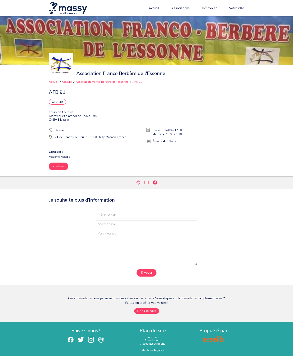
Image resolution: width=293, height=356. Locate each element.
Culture (67, 82)
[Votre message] (146, 247)
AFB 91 (137, 82)
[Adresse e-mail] (146, 224)
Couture (57, 102)
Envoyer (146, 273)
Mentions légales (153, 350)
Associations (180, 8)
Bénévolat (209, 8)
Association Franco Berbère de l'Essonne (102, 82)
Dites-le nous (146, 311)
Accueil (154, 8)
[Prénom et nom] (146, 215)
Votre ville (236, 8)
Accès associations (152, 344)
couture (58, 166)
